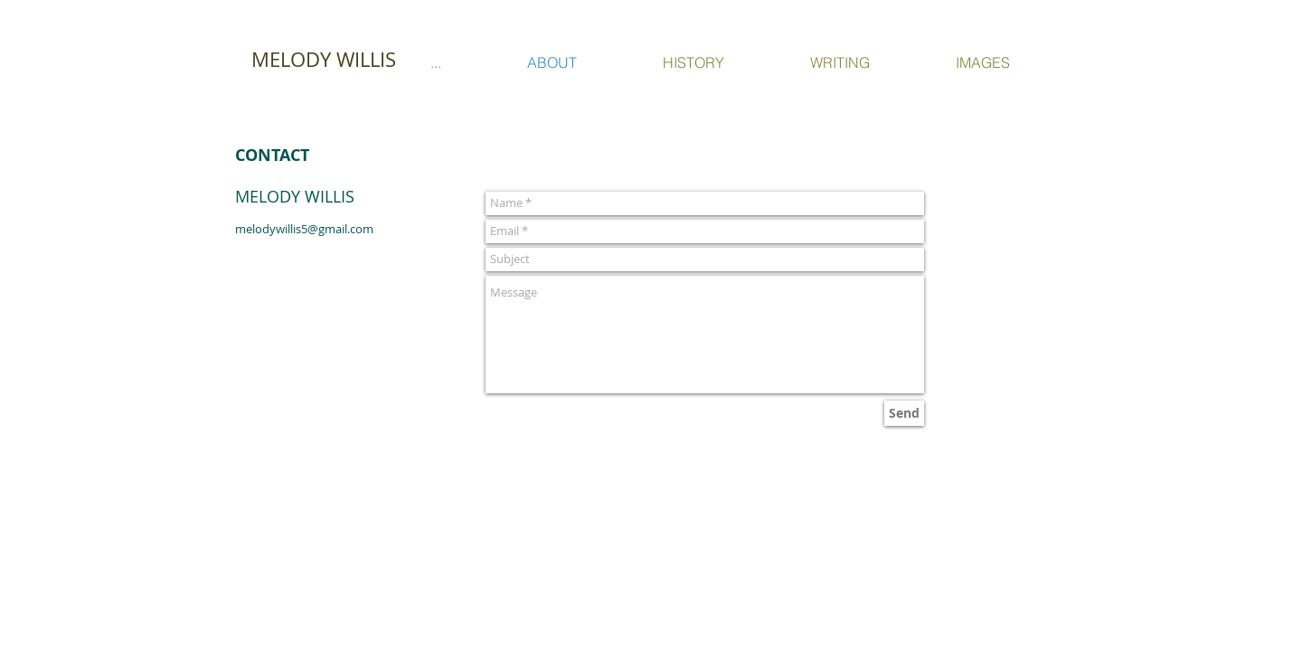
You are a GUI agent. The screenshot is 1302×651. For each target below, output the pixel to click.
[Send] (904, 413)
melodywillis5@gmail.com (304, 229)
